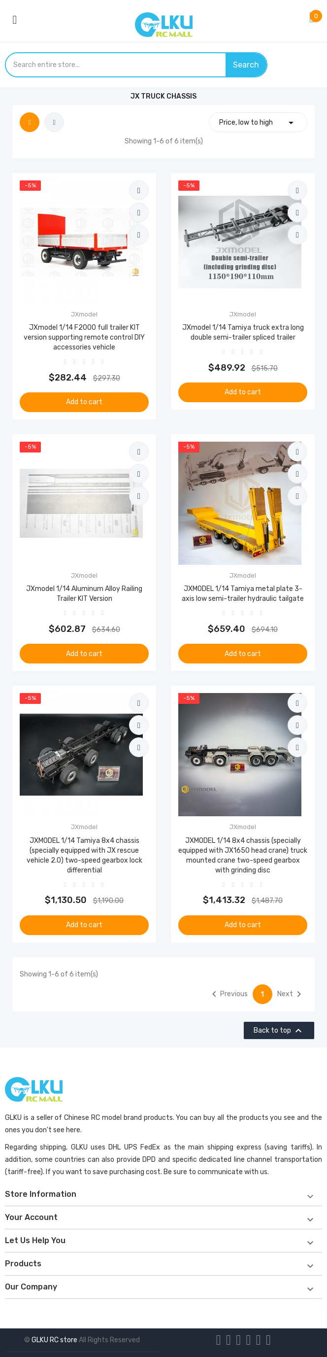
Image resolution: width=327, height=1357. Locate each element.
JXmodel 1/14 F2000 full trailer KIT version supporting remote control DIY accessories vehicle (84, 337)
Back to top (279, 1031)
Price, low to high (258, 122)
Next (291, 994)
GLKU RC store (54, 1340)
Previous (228, 994)
